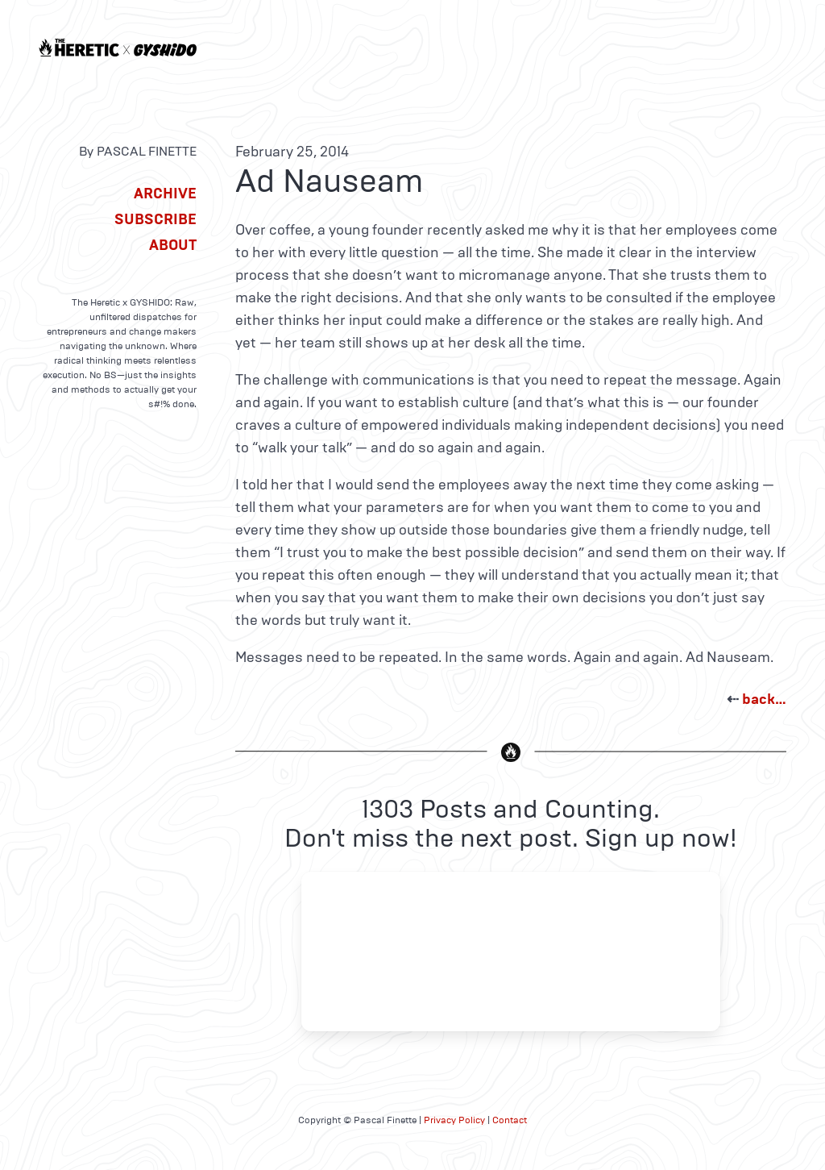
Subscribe (155, 219)
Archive (165, 193)
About (173, 245)
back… (764, 699)
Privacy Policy (454, 1120)
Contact (509, 1120)
